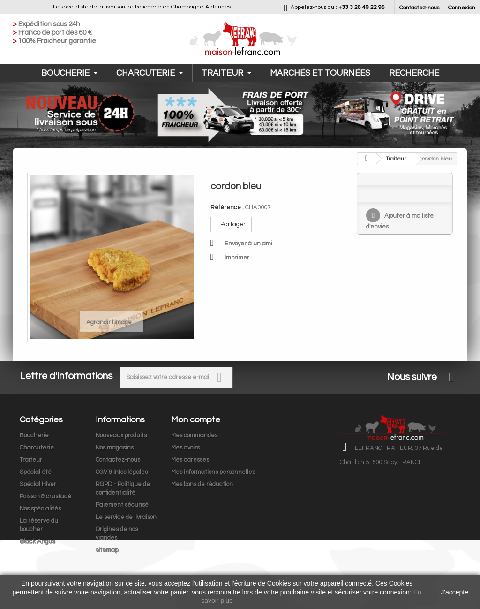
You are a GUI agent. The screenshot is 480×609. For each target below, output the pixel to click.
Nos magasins (115, 447)
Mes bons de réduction (202, 484)
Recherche (414, 73)
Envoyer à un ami (248, 243)
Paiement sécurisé (122, 505)
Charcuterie (149, 73)
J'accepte (454, 592)
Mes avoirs (185, 447)
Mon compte (195, 419)
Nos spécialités (40, 508)
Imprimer (237, 257)
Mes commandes (194, 435)
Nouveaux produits (121, 435)
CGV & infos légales (122, 472)
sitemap (107, 550)
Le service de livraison (126, 517)
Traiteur (226, 73)
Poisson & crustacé (45, 496)
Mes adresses (190, 460)
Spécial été (36, 472)
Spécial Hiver (38, 484)
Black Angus (37, 541)
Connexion (461, 8)
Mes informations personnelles (213, 472)
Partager (231, 224)
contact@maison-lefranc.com (418, 497)
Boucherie (69, 73)
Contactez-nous (419, 8)
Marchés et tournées (320, 73)
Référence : (227, 207)
